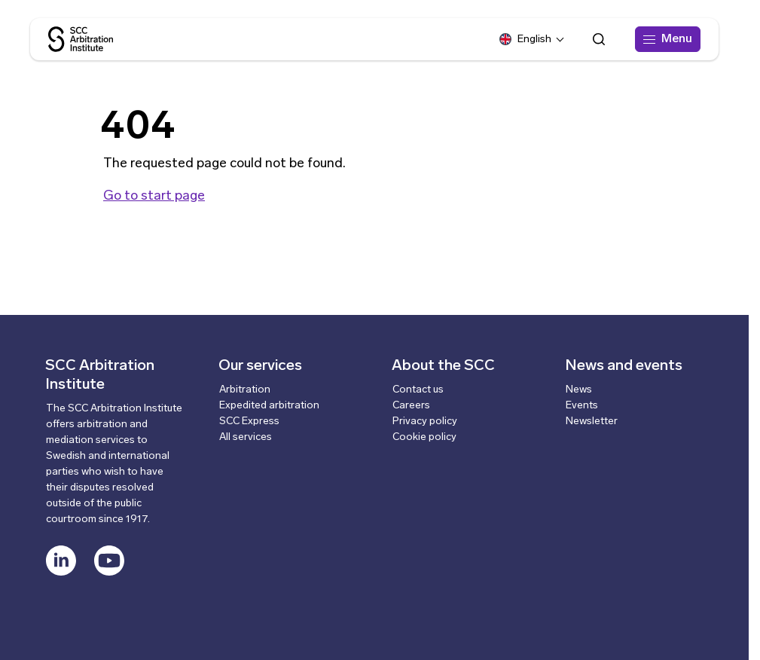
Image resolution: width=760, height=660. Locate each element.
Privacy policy (424, 421)
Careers (411, 405)
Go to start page (154, 196)
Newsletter (592, 421)
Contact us (418, 390)
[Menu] (667, 39)
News (579, 390)
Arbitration (244, 390)
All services (245, 437)
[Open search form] (599, 39)
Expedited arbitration (269, 405)
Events (582, 405)
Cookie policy (424, 437)
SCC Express (249, 421)
